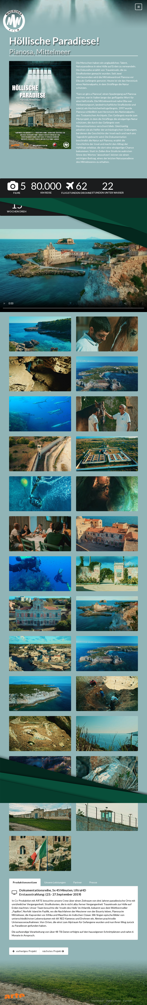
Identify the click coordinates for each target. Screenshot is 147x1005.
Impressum (97, 1000)
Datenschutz (113, 1000)
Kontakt (127, 1000)
